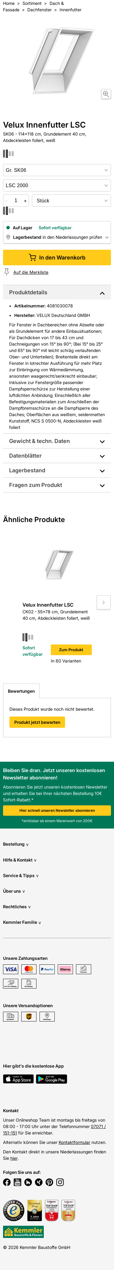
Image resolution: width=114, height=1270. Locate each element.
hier (13, 1158)
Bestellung (16, 844)
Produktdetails (28, 292)
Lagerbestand (27, 470)
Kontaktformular (74, 1142)
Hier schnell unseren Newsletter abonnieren (57, 810)
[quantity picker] (16, 200)
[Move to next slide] (104, 602)
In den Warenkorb (57, 257)
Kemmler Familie (22, 922)
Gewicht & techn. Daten (39, 441)
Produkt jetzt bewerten (37, 722)
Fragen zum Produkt (35, 485)
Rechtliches (17, 906)
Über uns (14, 891)
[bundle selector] (71, 200)
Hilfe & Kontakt (19, 860)
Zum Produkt (71, 649)
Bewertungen (21, 691)
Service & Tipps (21, 875)
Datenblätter (25, 455)
